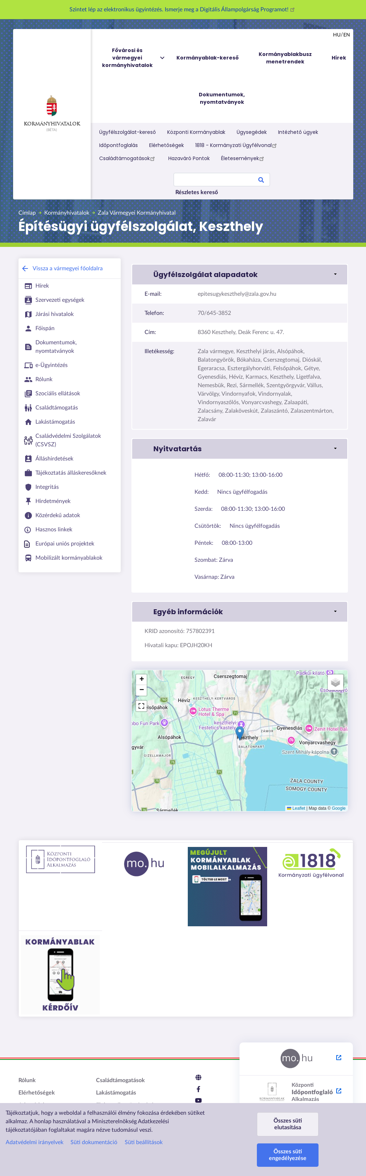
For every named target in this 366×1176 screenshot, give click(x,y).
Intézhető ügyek (298, 132)
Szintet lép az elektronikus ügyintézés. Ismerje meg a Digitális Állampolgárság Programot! (183, 9)
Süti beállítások (144, 1142)
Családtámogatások (128, 158)
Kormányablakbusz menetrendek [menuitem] (285, 58)
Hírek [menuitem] (339, 57)
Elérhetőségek (166, 145)
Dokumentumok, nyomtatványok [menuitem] (222, 98)
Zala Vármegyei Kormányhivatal (137, 213)
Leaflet (296, 808)
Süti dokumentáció (94, 1142)
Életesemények (243, 158)
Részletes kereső (196, 192)
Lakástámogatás (116, 1093)
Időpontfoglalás (118, 145)
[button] (239, 733)
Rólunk (27, 1080)
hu (336, 35)
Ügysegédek (252, 132)
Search (261, 181)
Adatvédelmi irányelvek (34, 1142)
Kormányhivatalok (52, 110)
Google (339, 808)
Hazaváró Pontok (189, 158)
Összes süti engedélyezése (287, 1155)
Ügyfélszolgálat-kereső (127, 132)
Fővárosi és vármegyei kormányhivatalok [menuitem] (134, 58)
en (346, 35)
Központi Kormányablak (196, 132)
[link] (239, 274)
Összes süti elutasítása (288, 1124)
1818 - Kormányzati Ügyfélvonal (237, 145)
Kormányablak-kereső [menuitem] (207, 57)
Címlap (27, 213)
